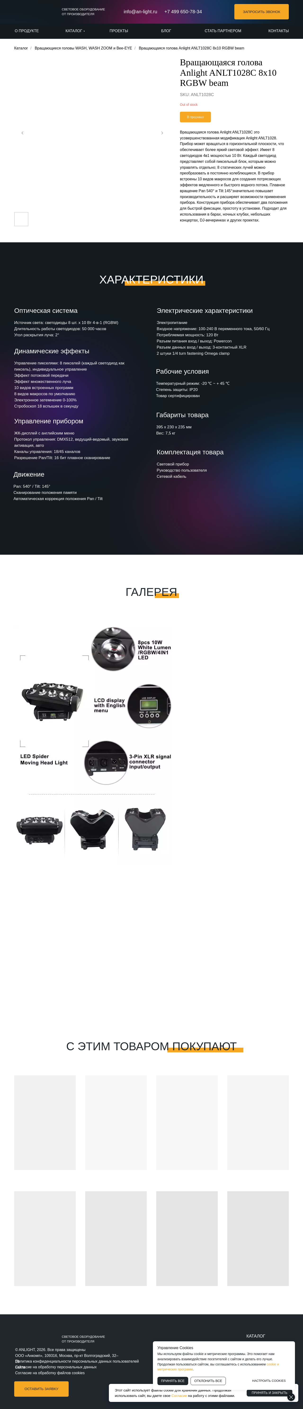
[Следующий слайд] (162, 133)
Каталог (21, 48)
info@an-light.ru (140, 11)
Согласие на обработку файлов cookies (50, 1373)
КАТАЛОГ (255, 1336)
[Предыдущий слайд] (22, 133)
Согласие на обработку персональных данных (56, 1367)
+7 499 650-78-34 (183, 11)
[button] (261, 11)
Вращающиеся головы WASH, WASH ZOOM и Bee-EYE (83, 48)
